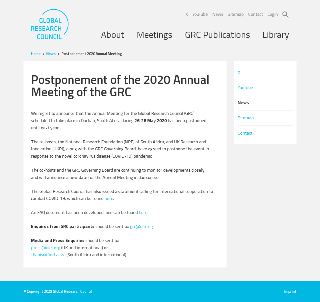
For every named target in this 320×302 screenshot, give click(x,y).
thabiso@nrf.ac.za (48, 254)
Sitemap (236, 14)
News (217, 14)
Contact (255, 14)
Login (273, 14)
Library (275, 34)
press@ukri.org (45, 247)
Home (35, 54)
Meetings (154, 34)
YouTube (200, 14)
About (112, 34)
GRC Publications (217, 34)
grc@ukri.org (142, 226)
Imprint (290, 291)
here (108, 198)
